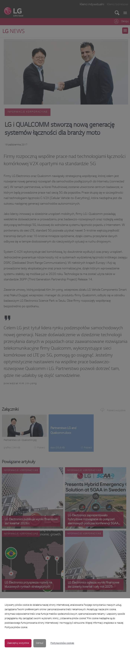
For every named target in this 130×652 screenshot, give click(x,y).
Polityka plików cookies (62, 643)
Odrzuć (39, 643)
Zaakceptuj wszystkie (18, 643)
